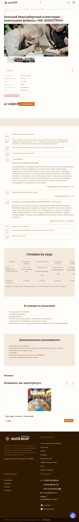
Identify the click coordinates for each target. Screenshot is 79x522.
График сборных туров (49, 462)
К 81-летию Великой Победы (51, 443)
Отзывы (7, 487)
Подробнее (69, 420)
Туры (42, 466)
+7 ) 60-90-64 (51, 480)
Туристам (7, 483)
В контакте (46, 505)
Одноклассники (47, 509)
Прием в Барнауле (47, 470)
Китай (43, 451)
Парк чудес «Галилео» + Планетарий (19, 416)
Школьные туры (46, 459)
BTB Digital (46, 520)
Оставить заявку (26, 104)
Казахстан (44, 447)
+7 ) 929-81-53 (51, 484)
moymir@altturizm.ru (50, 493)
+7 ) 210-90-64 (52, 489)
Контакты (7, 490)
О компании (8, 480)
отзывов (9, 70)
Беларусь (44, 455)
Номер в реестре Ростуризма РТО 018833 (18, 459)
